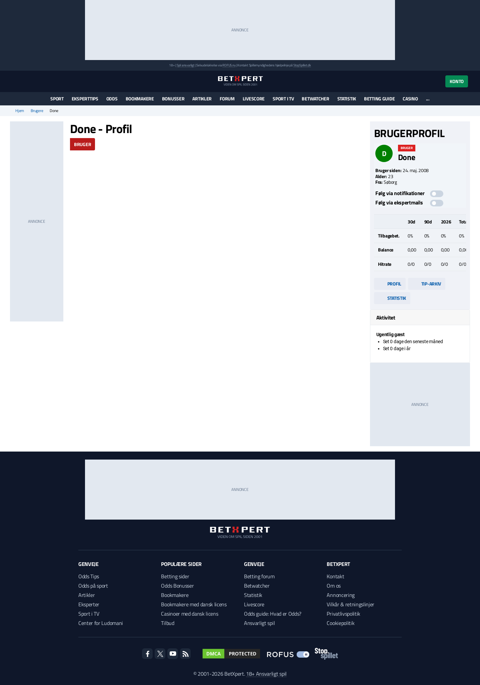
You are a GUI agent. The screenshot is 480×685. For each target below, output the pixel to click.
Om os (333, 586)
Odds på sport (93, 586)
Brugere (37, 110)
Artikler (202, 98)
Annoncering (340, 595)
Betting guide (379, 98)
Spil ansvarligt (186, 65)
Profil (389, 283)
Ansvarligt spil (259, 623)
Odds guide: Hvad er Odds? (272, 614)
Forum (227, 98)
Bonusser (173, 98)
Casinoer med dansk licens (189, 614)
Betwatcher (315, 98)
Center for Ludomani (100, 623)
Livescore (254, 98)
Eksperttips (85, 98)
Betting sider (175, 576)
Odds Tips (88, 576)
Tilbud (167, 623)
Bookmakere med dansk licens (193, 604)
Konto (457, 81)
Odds (112, 98)
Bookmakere (140, 98)
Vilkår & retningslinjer (350, 604)
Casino (410, 98)
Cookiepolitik (340, 623)
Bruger (82, 144)
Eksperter (88, 604)
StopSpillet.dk (302, 65)
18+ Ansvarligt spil (266, 674)
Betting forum (259, 576)
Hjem (19, 110)
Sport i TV (283, 98)
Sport (57, 98)
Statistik (346, 98)
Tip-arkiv (426, 283)
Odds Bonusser (177, 586)
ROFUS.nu (228, 65)
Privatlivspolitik (343, 614)
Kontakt (335, 576)
